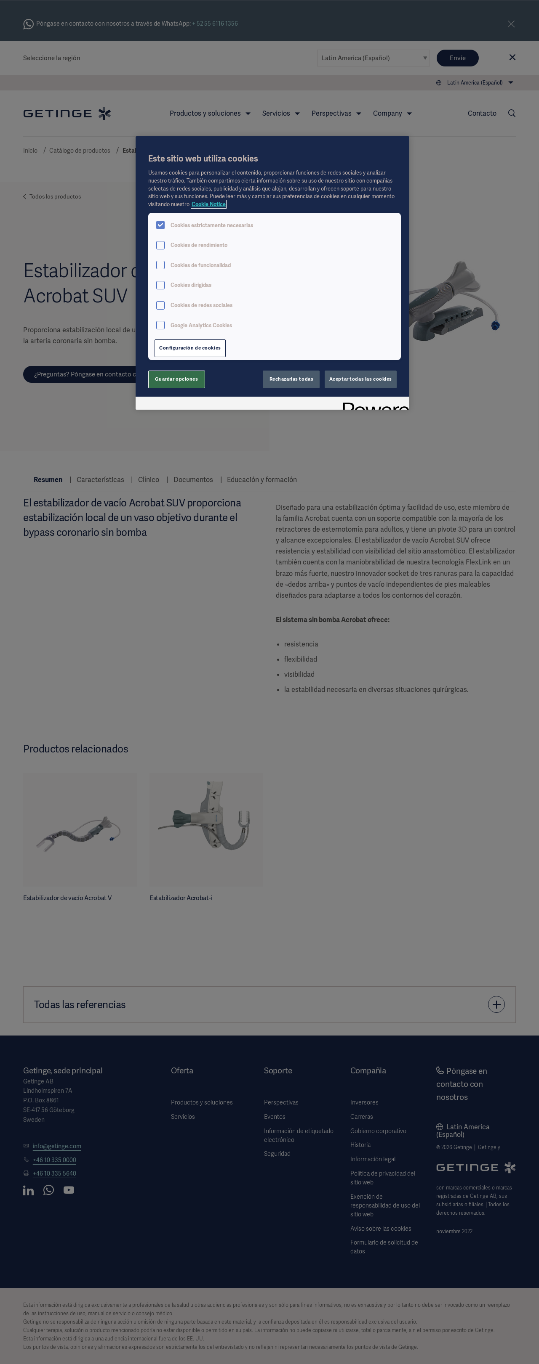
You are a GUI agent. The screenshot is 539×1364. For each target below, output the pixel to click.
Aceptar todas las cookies (360, 379)
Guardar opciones (176, 379)
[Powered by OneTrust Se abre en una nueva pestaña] (373, 404)
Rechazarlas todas (292, 379)
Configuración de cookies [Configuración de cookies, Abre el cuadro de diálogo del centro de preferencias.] (190, 348)
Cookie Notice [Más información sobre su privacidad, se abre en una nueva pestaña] (209, 204)
